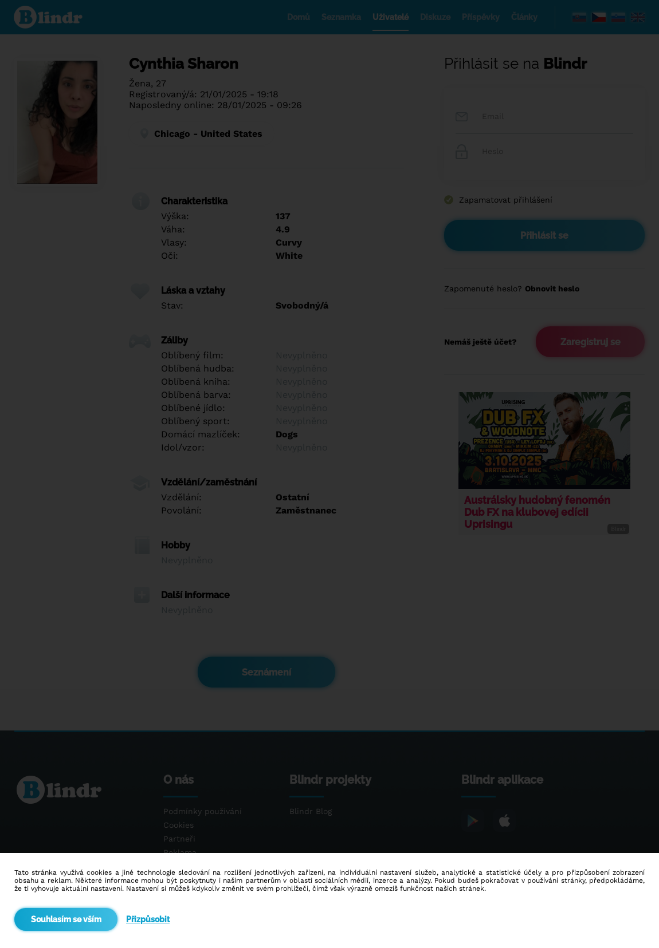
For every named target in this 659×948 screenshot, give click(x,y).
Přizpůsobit (148, 919)
